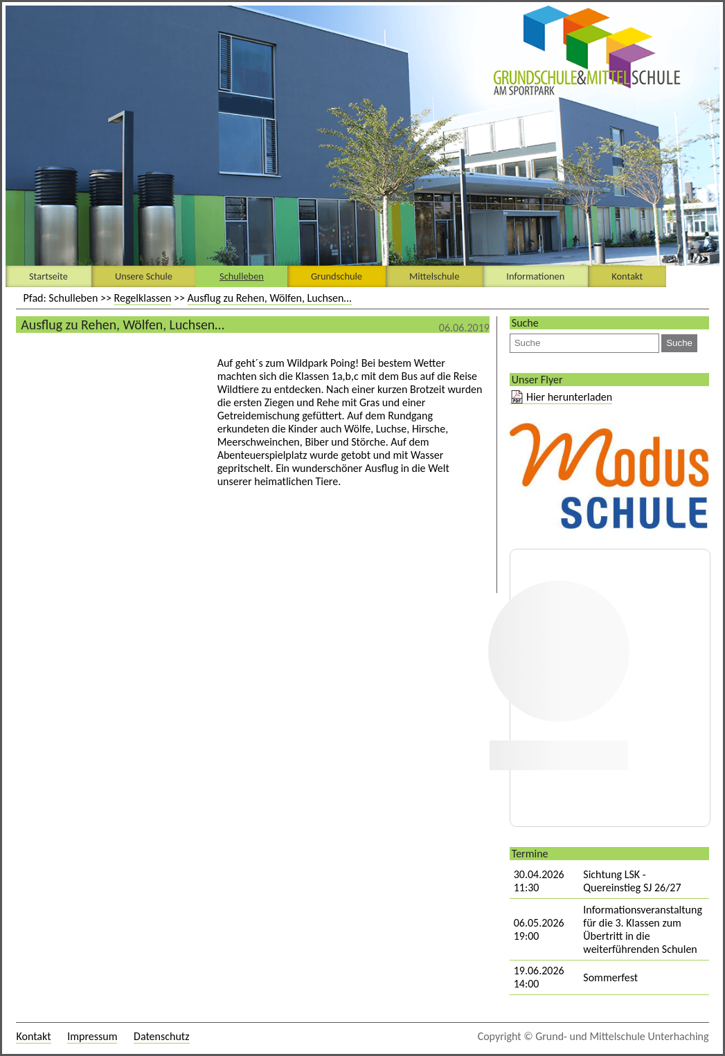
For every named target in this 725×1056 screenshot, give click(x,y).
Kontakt (627, 276)
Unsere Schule (143, 276)
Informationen (535, 276)
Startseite (48, 276)
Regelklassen (143, 297)
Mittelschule (434, 276)
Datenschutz (161, 1036)
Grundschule (336, 276)
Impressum (92, 1036)
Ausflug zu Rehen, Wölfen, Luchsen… (270, 297)
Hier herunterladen (569, 396)
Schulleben (242, 276)
